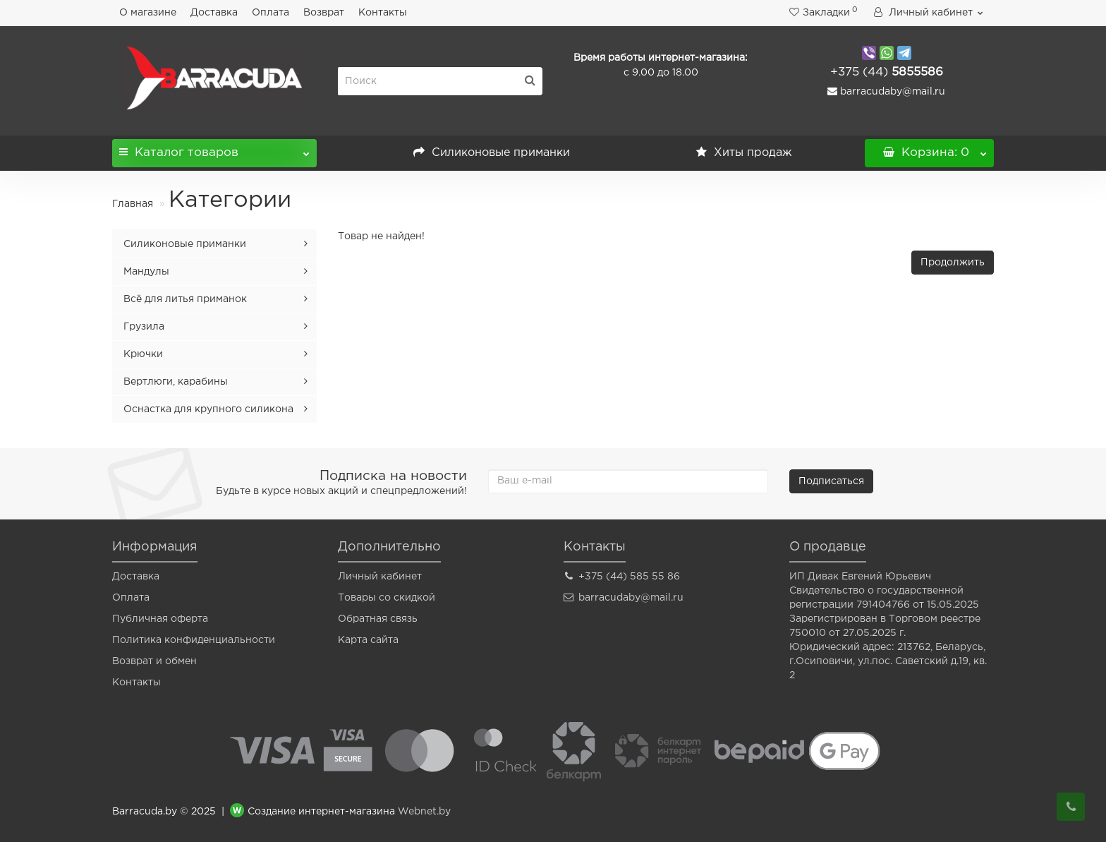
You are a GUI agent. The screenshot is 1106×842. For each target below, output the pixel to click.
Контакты (382, 12)
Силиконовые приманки (491, 153)
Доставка (214, 12)
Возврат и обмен (154, 661)
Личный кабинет (380, 576)
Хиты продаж (744, 153)
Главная (132, 204)
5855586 (886, 72)
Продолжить (952, 262)
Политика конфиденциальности (193, 640)
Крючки (143, 354)
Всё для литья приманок (185, 299)
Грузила (143, 327)
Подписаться (831, 481)
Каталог (214, 148)
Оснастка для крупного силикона (208, 409)
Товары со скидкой (386, 598)
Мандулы (146, 271)
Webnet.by (424, 812)
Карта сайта (368, 640)
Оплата (270, 12)
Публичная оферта (160, 619)
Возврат (323, 12)
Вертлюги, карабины (175, 382)
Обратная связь (378, 619)
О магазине (147, 12)
